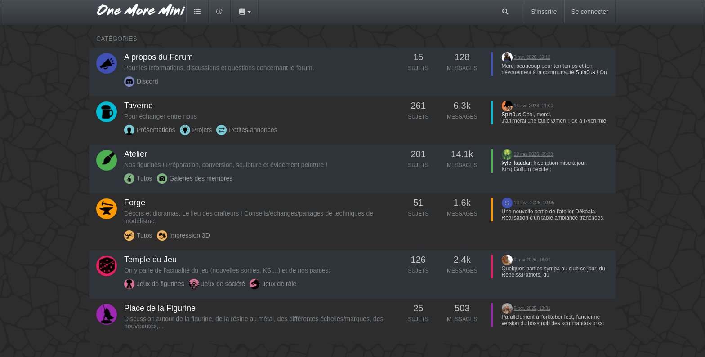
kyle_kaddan (517, 163)
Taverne (138, 105)
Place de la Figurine (160, 308)
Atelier (135, 154)
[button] (245, 11)
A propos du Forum (158, 57)
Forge (134, 202)
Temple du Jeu (150, 259)
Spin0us (585, 72)
